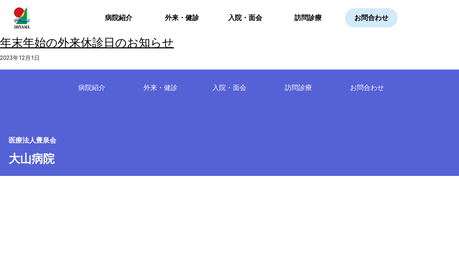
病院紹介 (91, 87)
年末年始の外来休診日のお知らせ (87, 42)
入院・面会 (245, 18)
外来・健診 (182, 18)
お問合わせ (371, 18)
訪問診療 (308, 18)
